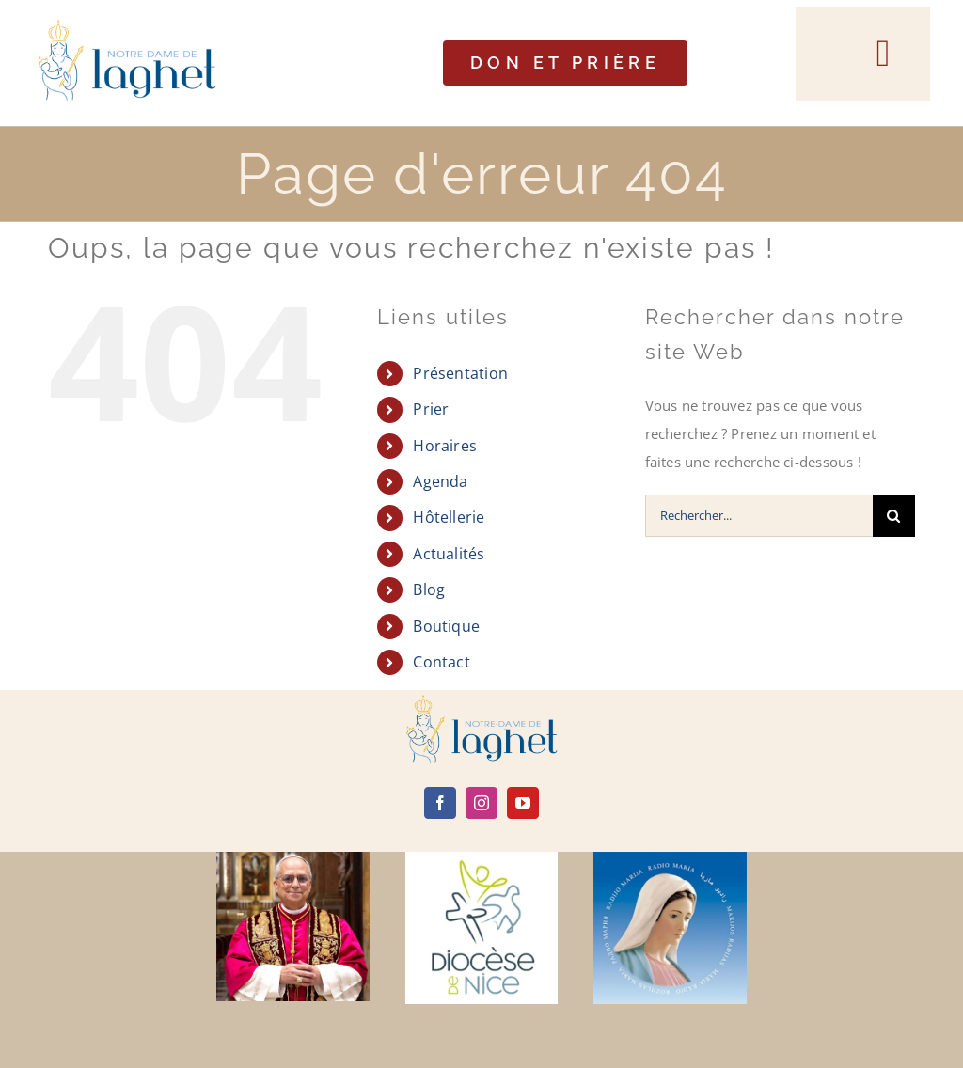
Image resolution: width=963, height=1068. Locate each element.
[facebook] (440, 803)
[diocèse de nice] (481, 858)
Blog (429, 589)
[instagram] (481, 803)
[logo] (481, 701)
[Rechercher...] (759, 516)
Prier (431, 409)
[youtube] (523, 803)
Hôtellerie (448, 517)
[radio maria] (669, 858)
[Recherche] (894, 516)
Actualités (448, 553)
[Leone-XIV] (292, 858)
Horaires (445, 445)
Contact (441, 662)
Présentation (460, 373)
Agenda (440, 481)
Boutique (446, 626)
